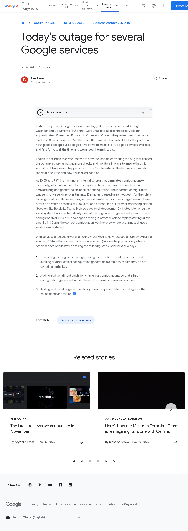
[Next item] (171, 409)
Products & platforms (90, 5)
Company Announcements (111, 22)
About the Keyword (123, 504)
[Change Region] (52, 517)
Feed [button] (125, 5)
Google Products (92, 504)
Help (12, 518)
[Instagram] (30, 485)
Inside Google (74, 22)
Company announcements (75, 320)
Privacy (33, 504)
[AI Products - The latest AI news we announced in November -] (46, 411)
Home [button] (52, 5)
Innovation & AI (70, 6)
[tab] (74, 461)
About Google (66, 504)
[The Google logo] (13, 504)
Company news (110, 6)
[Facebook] (60, 485)
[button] (160, 78)
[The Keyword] (23, 23)
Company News (44, 22)
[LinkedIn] (70, 485)
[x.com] (40, 485)
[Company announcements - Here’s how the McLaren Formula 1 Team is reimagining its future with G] (141, 411)
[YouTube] (50, 485)
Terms (47, 504)
